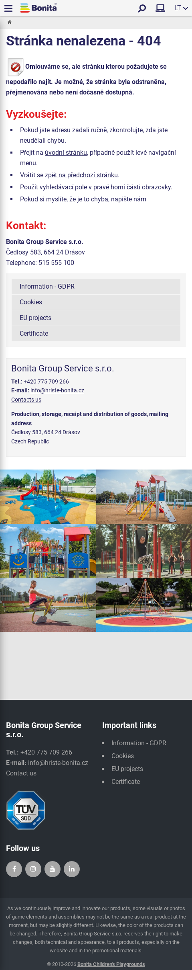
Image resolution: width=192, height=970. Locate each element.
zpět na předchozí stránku (81, 175)
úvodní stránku (66, 152)
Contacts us (26, 399)
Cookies (31, 302)
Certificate (34, 333)
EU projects (35, 318)
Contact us (21, 773)
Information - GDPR (47, 286)
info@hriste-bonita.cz (57, 390)
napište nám (128, 199)
